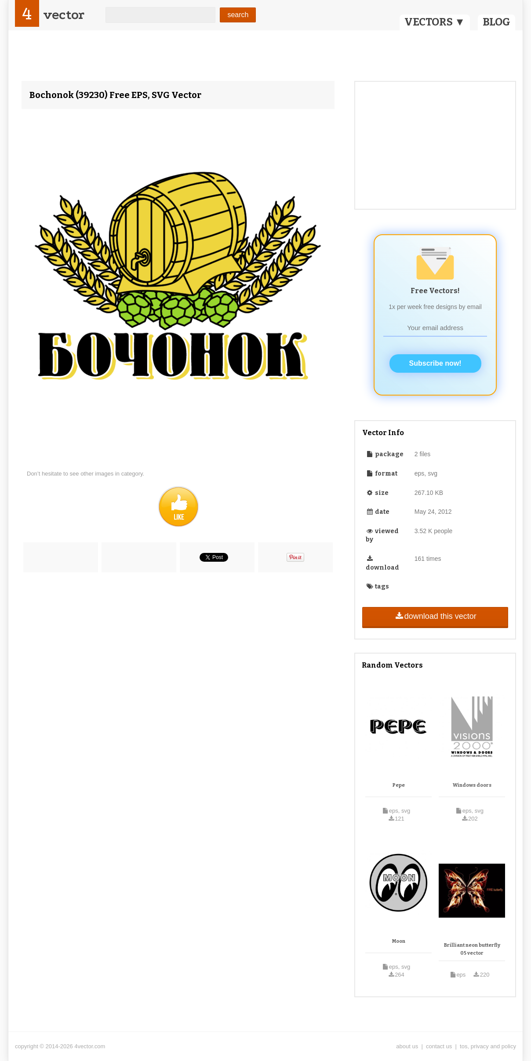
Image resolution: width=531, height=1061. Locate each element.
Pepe (399, 785)
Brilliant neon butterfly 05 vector (472, 949)
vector (63, 14)
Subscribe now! (435, 363)
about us (407, 1046)
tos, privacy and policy (488, 1046)
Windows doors (472, 785)
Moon (398, 941)
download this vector (435, 616)
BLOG (496, 22)
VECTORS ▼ (434, 22)
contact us (439, 1046)
